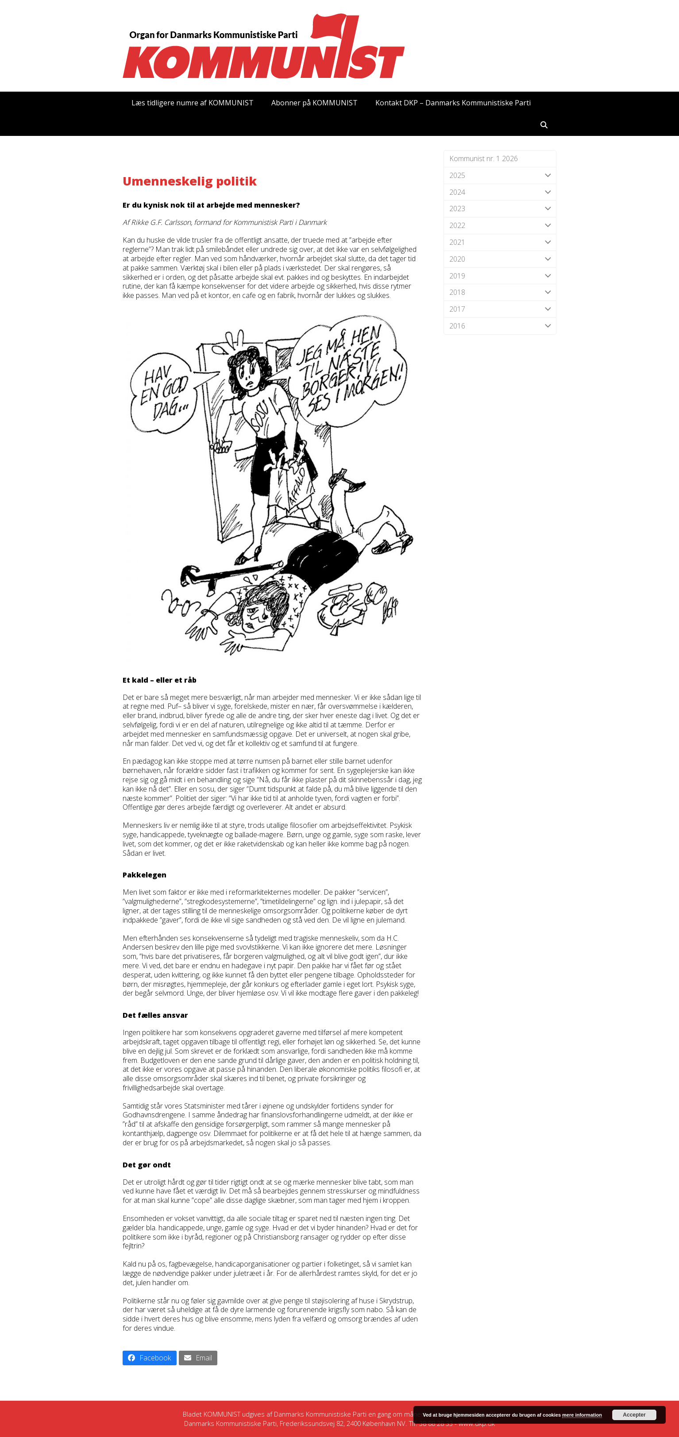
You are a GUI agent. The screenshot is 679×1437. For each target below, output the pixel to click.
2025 (500, 175)
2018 (500, 292)
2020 (500, 259)
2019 (500, 276)
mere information (582, 1415)
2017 (500, 309)
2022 (500, 225)
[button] (544, 125)
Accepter (634, 1415)
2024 (500, 192)
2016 (500, 326)
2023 (500, 209)
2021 (500, 242)
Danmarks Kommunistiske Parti (320, 1414)
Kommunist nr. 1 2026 (483, 158)
